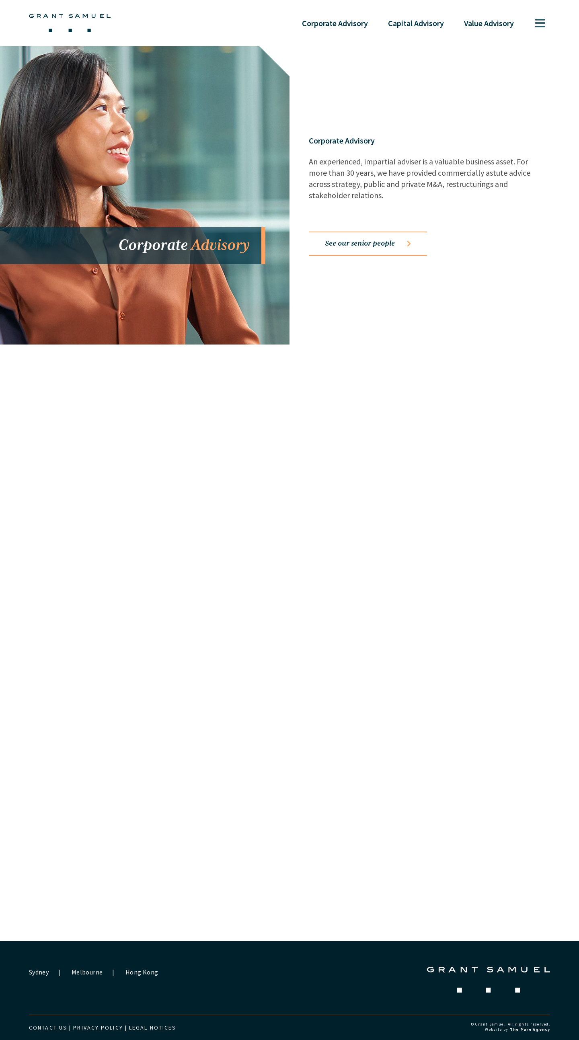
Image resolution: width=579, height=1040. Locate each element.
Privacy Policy (98, 1027)
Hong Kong (141, 972)
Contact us (48, 1027)
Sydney (39, 972)
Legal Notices (152, 1027)
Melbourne (87, 972)
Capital (416, 23)
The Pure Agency (530, 1029)
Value (489, 23)
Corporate (335, 23)
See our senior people (368, 243)
